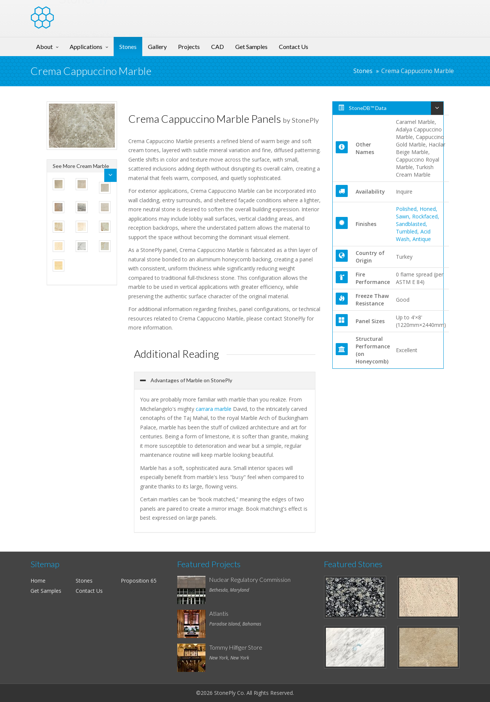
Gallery (157, 46)
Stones (128, 46)
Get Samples (251, 46)
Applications (86, 46)
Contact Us (293, 46)
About (44, 46)
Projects (189, 46)
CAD (217, 46)
